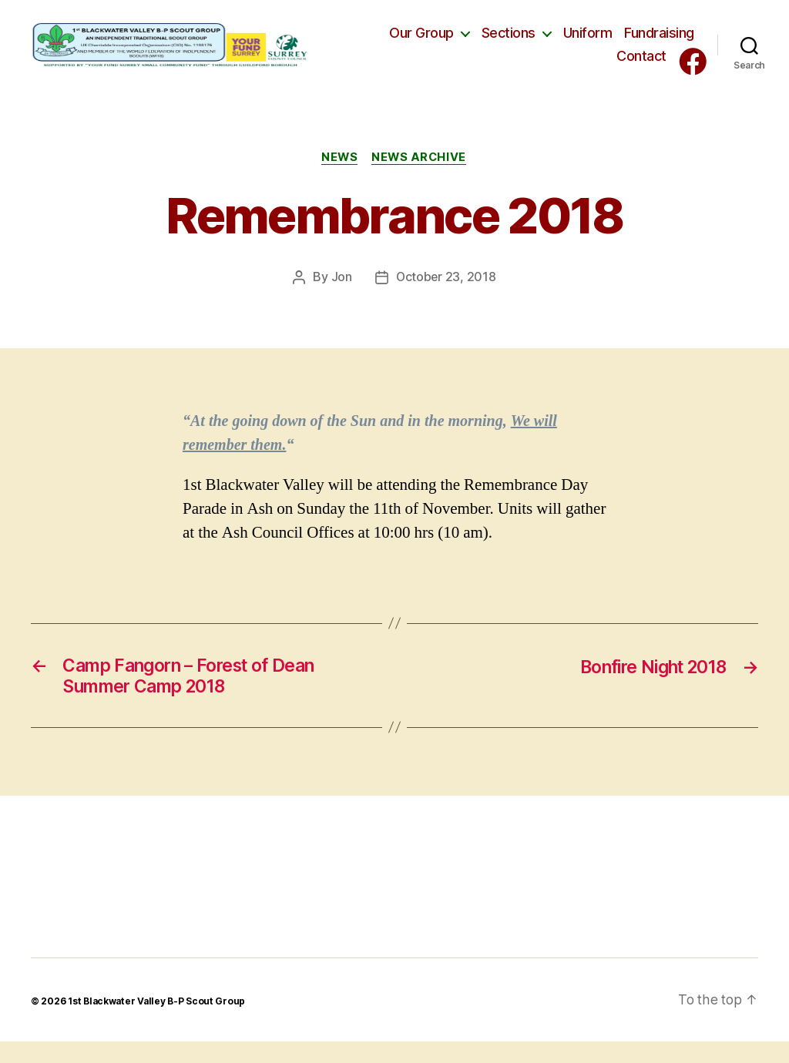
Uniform (588, 42)
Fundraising (659, 42)
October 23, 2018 (446, 295)
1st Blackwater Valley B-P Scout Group (157, 1022)
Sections (509, 42)
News (339, 176)
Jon (341, 295)
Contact (641, 65)
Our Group (421, 42)
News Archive (421, 176)
